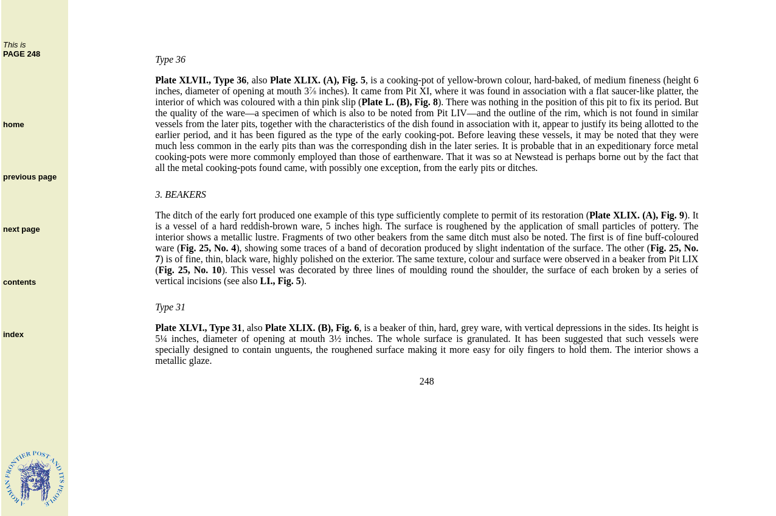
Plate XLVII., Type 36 (200, 80)
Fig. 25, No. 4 (208, 248)
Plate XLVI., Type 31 (198, 327)
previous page (30, 176)
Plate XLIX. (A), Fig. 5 (317, 80)
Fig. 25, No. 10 (190, 270)
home (13, 124)
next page (21, 229)
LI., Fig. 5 (280, 281)
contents (19, 282)
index (13, 334)
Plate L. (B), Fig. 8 (399, 102)
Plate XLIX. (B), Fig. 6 (312, 327)
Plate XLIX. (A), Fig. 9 (636, 215)
